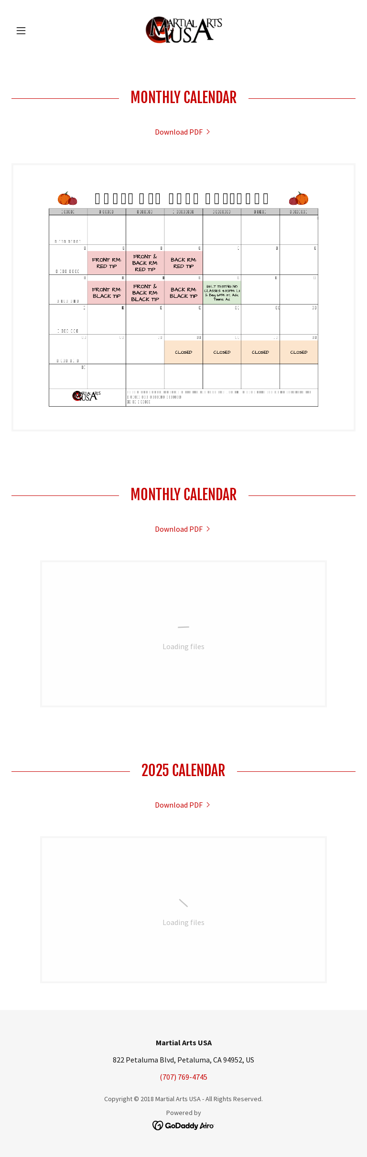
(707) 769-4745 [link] (183, 1077)
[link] (183, 30)
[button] (37, 30)
